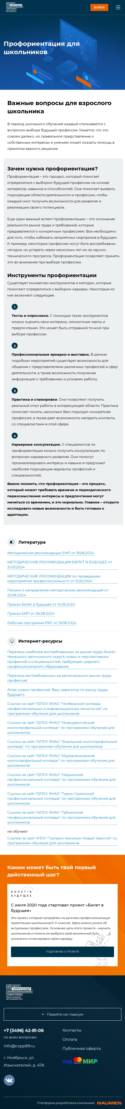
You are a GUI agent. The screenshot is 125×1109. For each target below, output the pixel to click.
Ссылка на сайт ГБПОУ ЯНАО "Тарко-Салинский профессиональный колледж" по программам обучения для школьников (61, 798)
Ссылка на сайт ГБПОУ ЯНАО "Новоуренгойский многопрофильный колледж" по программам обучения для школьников (60, 727)
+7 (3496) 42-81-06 (24, 1030)
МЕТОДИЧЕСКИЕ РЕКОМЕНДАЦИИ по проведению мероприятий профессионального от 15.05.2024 (54, 578)
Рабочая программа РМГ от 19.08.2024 (41, 623)
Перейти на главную (62, 1014)
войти (99, 7)
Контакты (71, 1030)
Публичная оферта (81, 1048)
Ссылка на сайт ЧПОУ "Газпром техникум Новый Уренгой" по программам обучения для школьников (62, 840)
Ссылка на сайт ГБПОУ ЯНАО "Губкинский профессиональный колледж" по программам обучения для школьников (61, 817)
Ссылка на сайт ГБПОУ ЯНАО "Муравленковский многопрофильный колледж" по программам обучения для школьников (60, 761)
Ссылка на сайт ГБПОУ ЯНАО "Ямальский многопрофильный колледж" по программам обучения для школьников (62, 744)
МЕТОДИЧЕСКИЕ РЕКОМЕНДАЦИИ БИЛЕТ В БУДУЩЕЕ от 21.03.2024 (59, 564)
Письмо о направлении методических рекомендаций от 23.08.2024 (57, 592)
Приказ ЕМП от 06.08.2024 (30, 613)
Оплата (69, 1039)
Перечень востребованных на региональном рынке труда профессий (59, 678)
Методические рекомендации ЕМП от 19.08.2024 (50, 553)
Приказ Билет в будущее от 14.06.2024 (41, 604)
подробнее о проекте (62, 951)
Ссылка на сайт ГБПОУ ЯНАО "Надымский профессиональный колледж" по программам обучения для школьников (61, 780)
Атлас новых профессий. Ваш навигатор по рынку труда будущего (57, 692)
